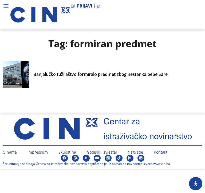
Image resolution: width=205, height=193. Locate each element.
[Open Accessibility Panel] (195, 183)
